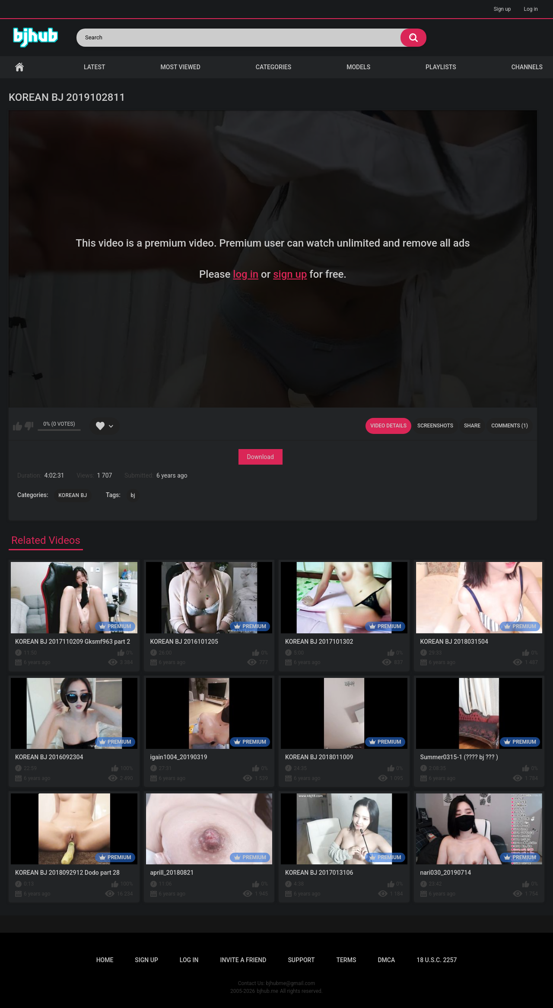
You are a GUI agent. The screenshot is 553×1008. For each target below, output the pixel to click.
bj (133, 495)
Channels (527, 67)
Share (472, 426)
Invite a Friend (243, 960)
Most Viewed (180, 67)
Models (358, 67)
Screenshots (435, 426)
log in (245, 274)
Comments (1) (509, 426)
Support (301, 960)
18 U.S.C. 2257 (436, 960)
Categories (273, 67)
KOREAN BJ (72, 495)
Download (260, 456)
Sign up (502, 9)
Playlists (441, 67)
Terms (346, 960)
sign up (290, 274)
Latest (94, 67)
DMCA (386, 960)
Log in (531, 9)
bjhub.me (267, 991)
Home (19, 67)
